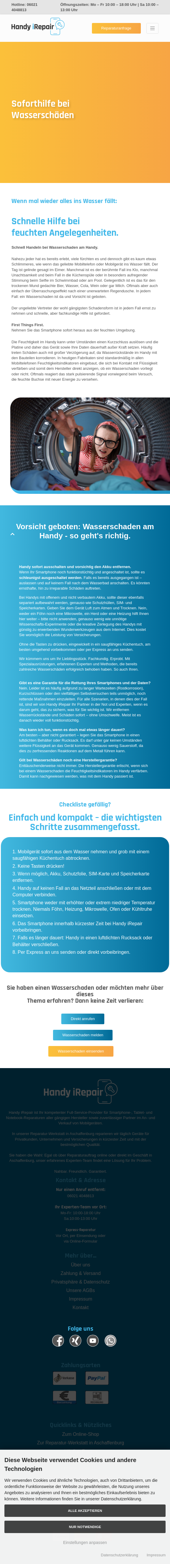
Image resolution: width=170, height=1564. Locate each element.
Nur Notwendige (85, 1527)
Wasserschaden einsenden (81, 1051)
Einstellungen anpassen (85, 1542)
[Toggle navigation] (152, 28)
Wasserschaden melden (82, 1035)
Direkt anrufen (83, 1019)
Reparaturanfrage (116, 28)
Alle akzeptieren (85, 1510)
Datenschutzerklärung (119, 1555)
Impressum (156, 1555)
